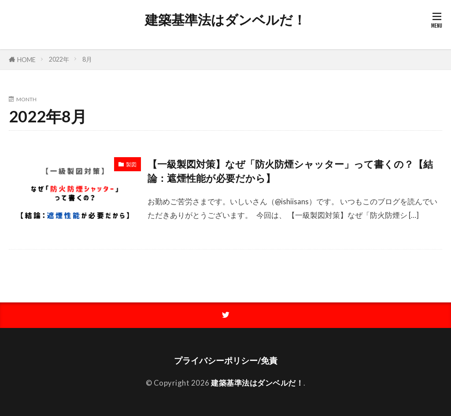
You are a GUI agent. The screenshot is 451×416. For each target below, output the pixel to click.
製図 (131, 164)
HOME (26, 59)
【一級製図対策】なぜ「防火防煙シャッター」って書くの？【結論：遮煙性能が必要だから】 (290, 171)
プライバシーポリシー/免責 (225, 360)
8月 (87, 59)
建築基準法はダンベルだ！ (225, 19)
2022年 (59, 59)
